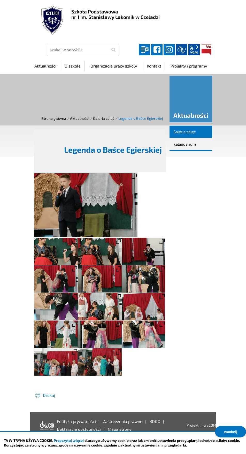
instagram (169, 49)
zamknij (230, 431)
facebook (157, 49)
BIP (206, 49)
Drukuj (49, 395)
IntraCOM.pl (210, 425)
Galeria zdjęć (103, 118)
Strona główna (54, 118)
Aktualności (79, 118)
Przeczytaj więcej (69, 440)
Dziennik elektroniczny (144, 49)
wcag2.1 (194, 49)
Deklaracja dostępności (45, 425)
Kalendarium (184, 144)
